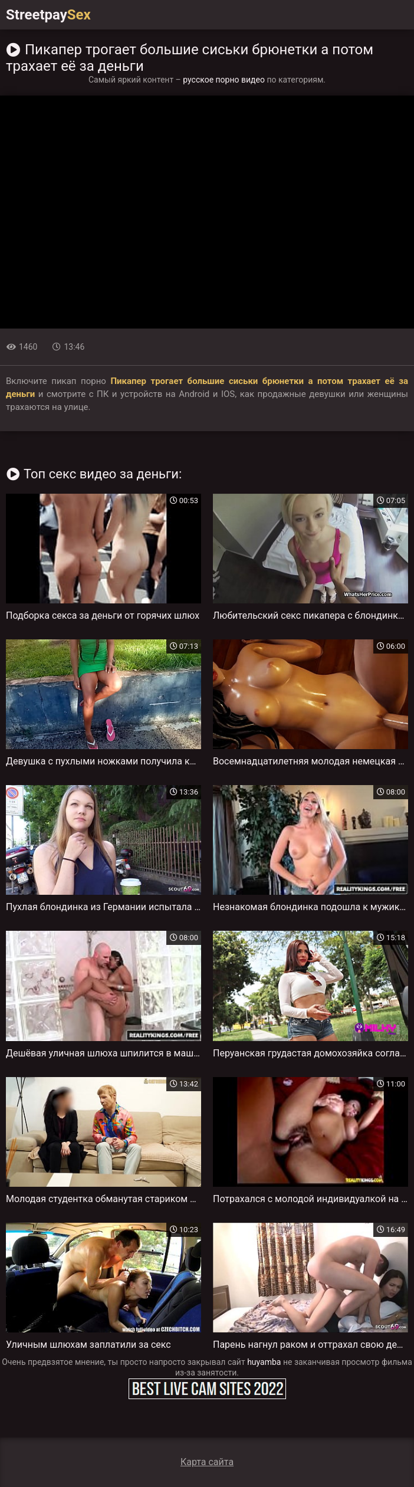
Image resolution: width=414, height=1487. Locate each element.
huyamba (264, 1362)
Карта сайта (207, 1462)
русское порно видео (224, 79)
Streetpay (48, 14)
